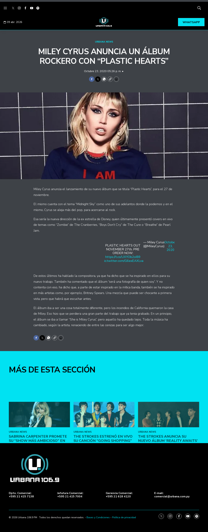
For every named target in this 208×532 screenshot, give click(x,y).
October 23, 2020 (170, 246)
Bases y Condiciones (98, 517)
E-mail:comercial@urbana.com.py (171, 495)
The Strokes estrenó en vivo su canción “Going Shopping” (103, 458)
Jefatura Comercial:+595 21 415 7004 (70, 495)
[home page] (104, 22)
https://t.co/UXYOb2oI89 (122, 257)
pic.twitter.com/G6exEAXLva (122, 261)
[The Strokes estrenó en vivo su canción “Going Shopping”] (104, 434)
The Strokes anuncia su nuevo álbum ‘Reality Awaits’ (168, 458)
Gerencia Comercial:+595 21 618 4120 (119, 495)
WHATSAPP (191, 22)
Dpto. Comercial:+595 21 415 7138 (21, 495)
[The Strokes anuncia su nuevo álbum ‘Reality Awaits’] (168, 434)
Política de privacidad (124, 517)
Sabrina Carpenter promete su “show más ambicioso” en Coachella (38, 460)
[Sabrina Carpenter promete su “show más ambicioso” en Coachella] (39, 434)
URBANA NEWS (104, 41)
